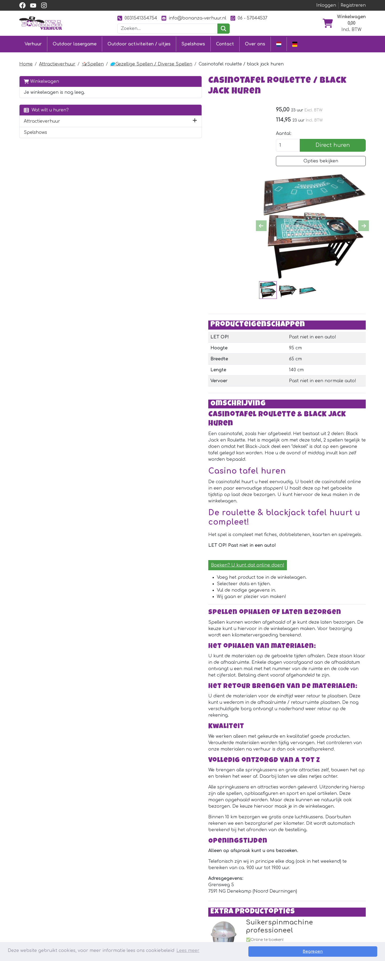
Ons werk (241, 903)
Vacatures (171, 922)
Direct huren (336, 135)
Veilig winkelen (176, 913)
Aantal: (291, 123)
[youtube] (33, 5)
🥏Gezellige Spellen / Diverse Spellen (151, 62)
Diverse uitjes (104, 922)
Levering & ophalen (182, 903)
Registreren (353, 5)
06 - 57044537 (248, 18)
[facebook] (22, 5)
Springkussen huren (112, 894)
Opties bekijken (324, 151)
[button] (94, 119)
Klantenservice (176, 894)
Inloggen (326, 5)
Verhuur (33, 43)
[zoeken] (223, 29)
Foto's (237, 913)
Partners (241, 894)
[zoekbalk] (167, 29)
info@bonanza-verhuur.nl (193, 18)
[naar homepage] (40, 23)
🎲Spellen (93, 62)
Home (26, 62)
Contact (225, 43)
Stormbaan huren (110, 903)
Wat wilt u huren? (46, 108)
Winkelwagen (41, 79)
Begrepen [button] (359, 951)
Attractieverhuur (57, 62)
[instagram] (44, 5)
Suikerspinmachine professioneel (210, 777)
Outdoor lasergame (75, 43)
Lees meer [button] (187, 951)
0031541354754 (137, 18)
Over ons (255, 43)
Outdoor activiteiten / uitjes (139, 43)
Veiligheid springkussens (187, 932)
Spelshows (193, 43)
